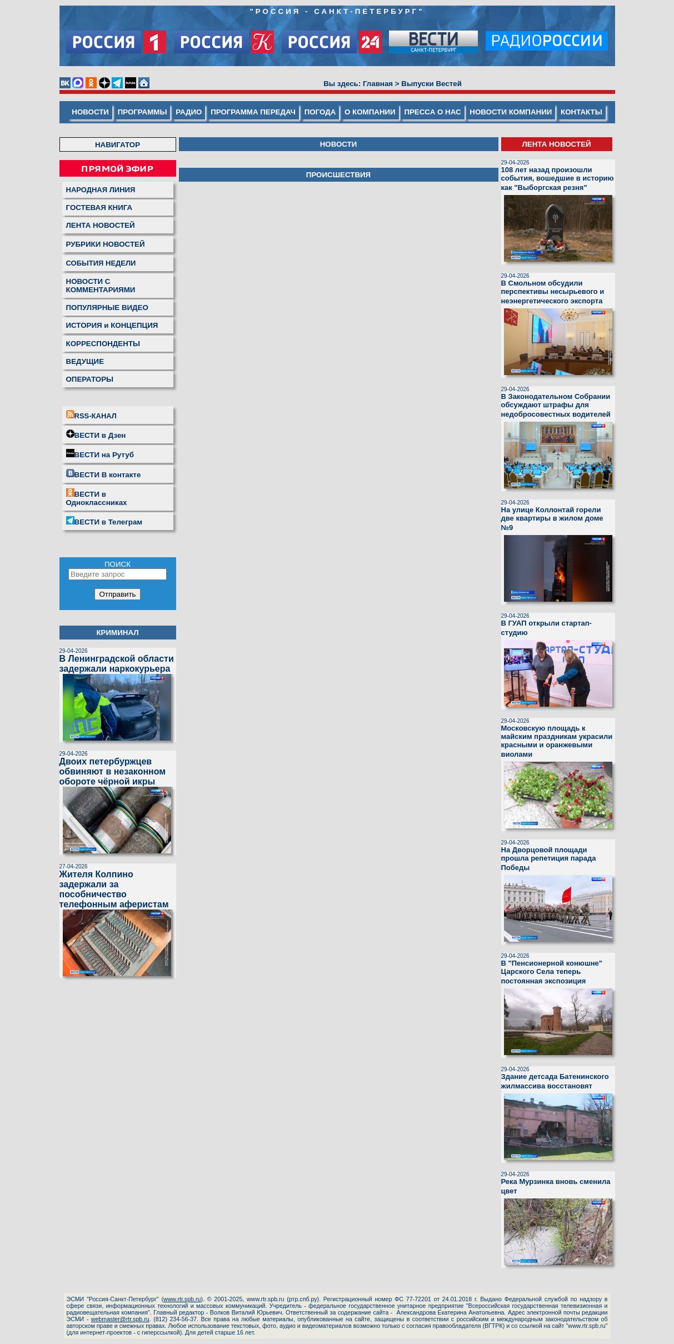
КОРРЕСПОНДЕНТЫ (103, 343)
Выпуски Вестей (431, 83)
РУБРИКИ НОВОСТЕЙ (105, 244)
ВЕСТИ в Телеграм (104, 521)
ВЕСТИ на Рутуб (100, 454)
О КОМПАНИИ (370, 112)
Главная (378, 83)
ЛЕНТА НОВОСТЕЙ (100, 225)
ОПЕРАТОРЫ (90, 379)
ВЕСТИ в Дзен (96, 434)
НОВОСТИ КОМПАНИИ (511, 112)
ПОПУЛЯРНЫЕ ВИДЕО (107, 307)
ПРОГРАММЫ (142, 112)
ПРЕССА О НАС (432, 112)
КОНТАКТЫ (581, 112)
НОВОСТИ (90, 112)
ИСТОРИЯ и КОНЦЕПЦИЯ (112, 325)
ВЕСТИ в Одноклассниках (96, 497)
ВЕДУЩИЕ (85, 361)
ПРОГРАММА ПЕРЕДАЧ (253, 112)
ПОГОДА (320, 112)
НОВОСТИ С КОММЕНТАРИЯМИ (101, 285)
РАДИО (189, 112)
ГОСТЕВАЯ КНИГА (99, 207)
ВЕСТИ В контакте (103, 474)
